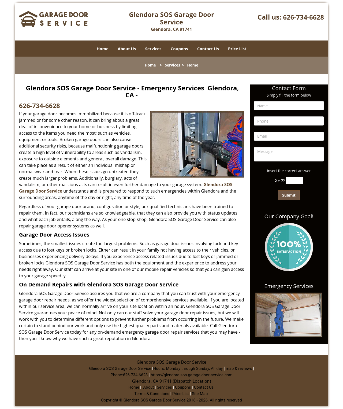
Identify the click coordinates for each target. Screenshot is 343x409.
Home (103, 48)
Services (153, 48)
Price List (237, 48)
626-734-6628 (303, 17)
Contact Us (208, 48)
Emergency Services (289, 286)
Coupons (179, 48)
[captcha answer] (294, 181)
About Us (127, 48)
